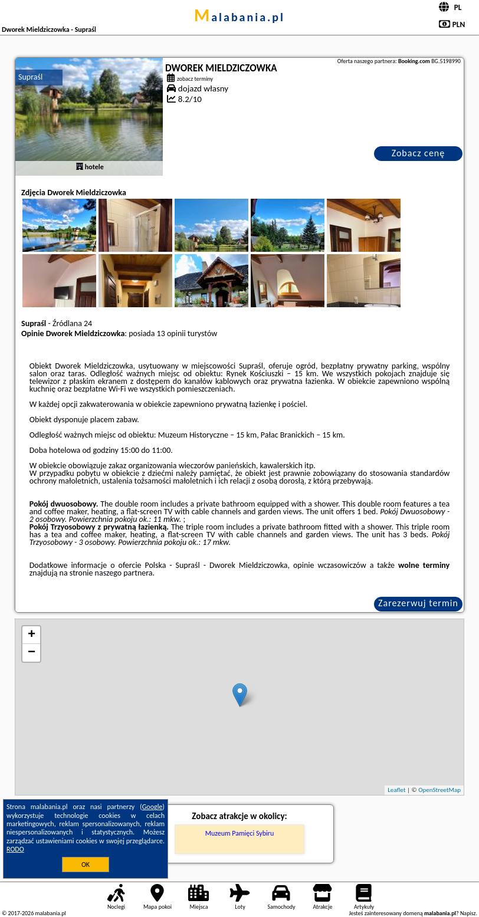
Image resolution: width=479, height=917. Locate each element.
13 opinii (171, 333)
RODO (15, 849)
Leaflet (396, 790)
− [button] (31, 653)
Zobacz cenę (418, 153)
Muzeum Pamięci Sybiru (239, 833)
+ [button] (31, 635)
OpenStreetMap (439, 790)
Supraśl (30, 77)
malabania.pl (239, 17)
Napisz (468, 913)
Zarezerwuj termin (418, 603)
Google (152, 807)
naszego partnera (124, 573)
